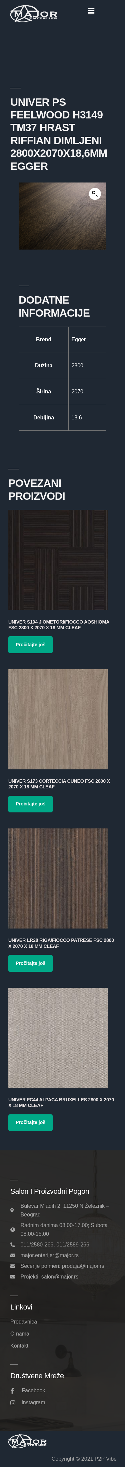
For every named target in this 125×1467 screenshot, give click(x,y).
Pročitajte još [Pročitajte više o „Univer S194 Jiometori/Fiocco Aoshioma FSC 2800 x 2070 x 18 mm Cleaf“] (30, 644)
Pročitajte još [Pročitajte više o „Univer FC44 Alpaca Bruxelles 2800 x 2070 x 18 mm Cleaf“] (30, 1122)
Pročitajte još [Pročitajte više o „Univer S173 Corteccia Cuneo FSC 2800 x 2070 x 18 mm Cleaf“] (30, 803)
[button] (91, 11)
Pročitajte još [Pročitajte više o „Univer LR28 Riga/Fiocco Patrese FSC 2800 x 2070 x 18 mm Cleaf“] (30, 963)
